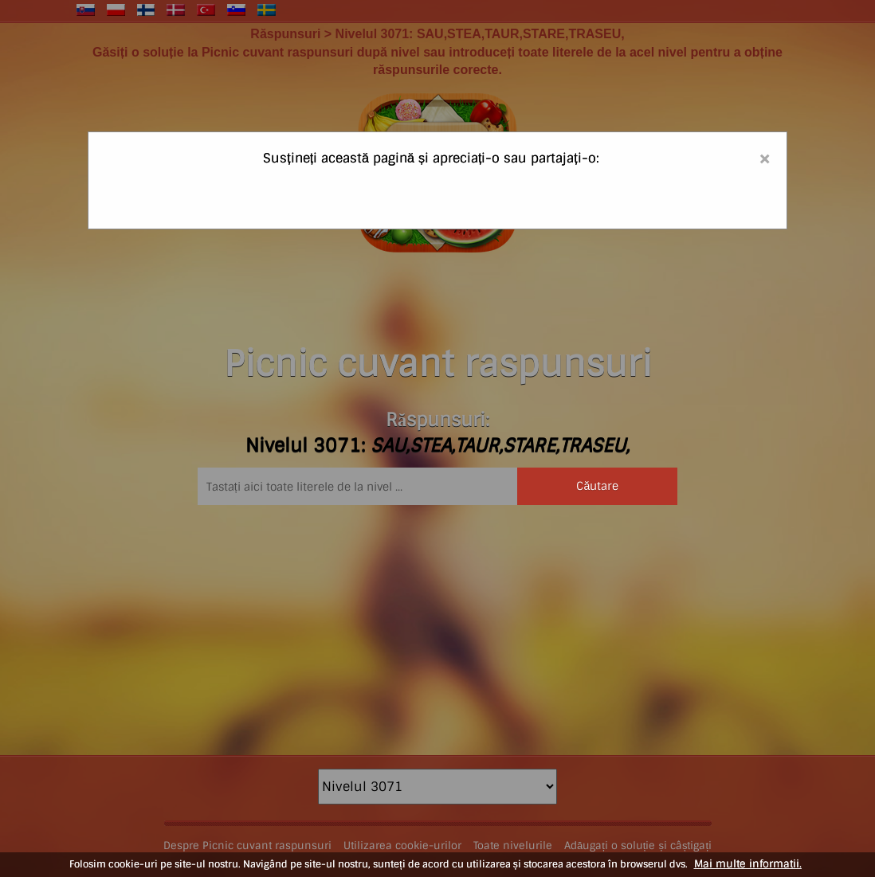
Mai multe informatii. (748, 864)
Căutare (597, 486)
